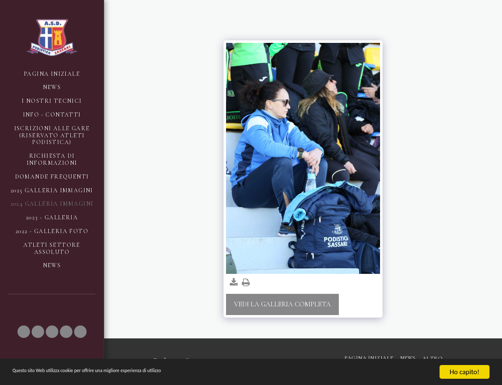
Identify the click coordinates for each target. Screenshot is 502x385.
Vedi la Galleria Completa (282, 304)
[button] (23, 331)
